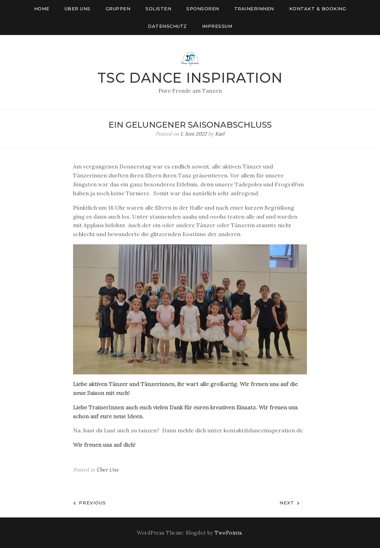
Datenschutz (167, 26)
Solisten (158, 8)
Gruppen (118, 8)
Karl (219, 134)
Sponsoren (202, 8)
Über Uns (107, 470)
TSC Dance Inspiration (190, 77)
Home (41, 8)
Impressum (217, 26)
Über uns (77, 8)
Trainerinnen (254, 8)
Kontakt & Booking (317, 8)
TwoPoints (228, 533)
